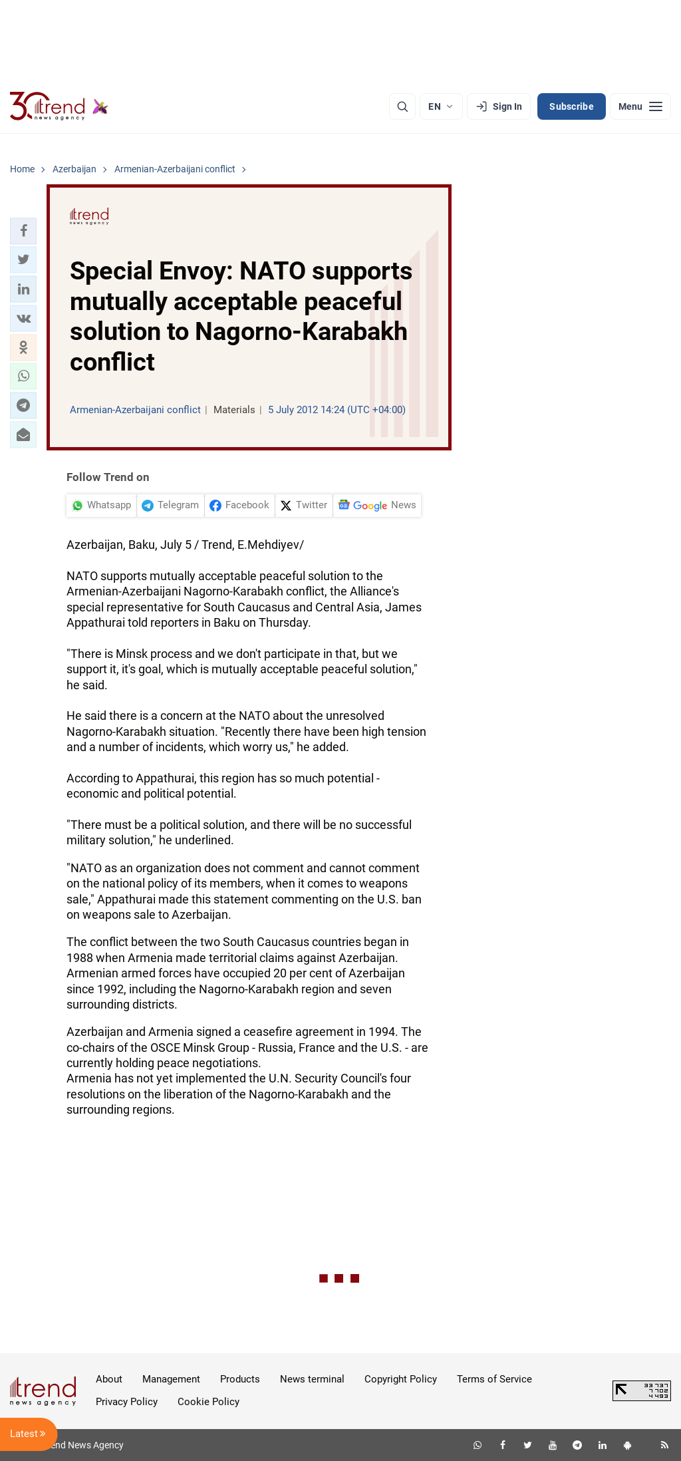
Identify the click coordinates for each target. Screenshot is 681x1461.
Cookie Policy (208, 1402)
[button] (23, 231)
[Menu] (640, 106)
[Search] (402, 106)
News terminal (312, 1379)
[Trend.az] (59, 106)
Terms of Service (494, 1379)
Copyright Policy (400, 1379)
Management (171, 1379)
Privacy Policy (127, 1402)
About (109, 1379)
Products (240, 1379)
